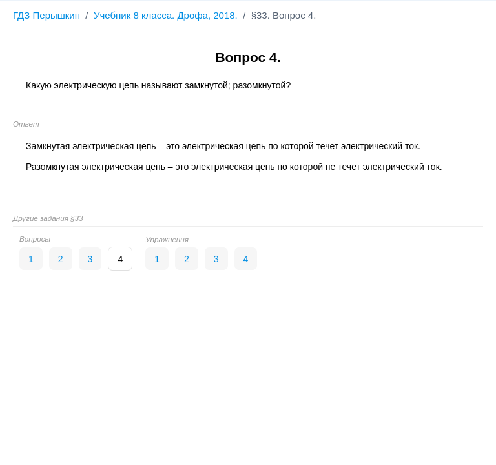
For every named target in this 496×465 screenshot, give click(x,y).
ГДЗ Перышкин (46, 15)
